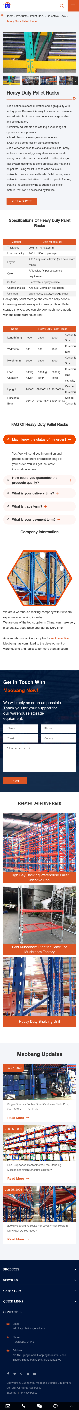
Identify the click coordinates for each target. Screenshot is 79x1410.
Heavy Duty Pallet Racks (22, 21)
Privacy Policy (29, 1392)
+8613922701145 (23, 1341)
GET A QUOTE (22, 201)
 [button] (75, 80)
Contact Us (12, 1312)
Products (22, 16)
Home (10, 16)
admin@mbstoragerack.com (29, 1328)
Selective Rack (56, 16)
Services (10, 1280)
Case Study (12, 1290)
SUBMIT (15, 781)
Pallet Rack (37, 16)
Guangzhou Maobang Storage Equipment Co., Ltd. (39, 1385)
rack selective (60, 638)
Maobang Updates (39, 1054)
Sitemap (11, 1392)
